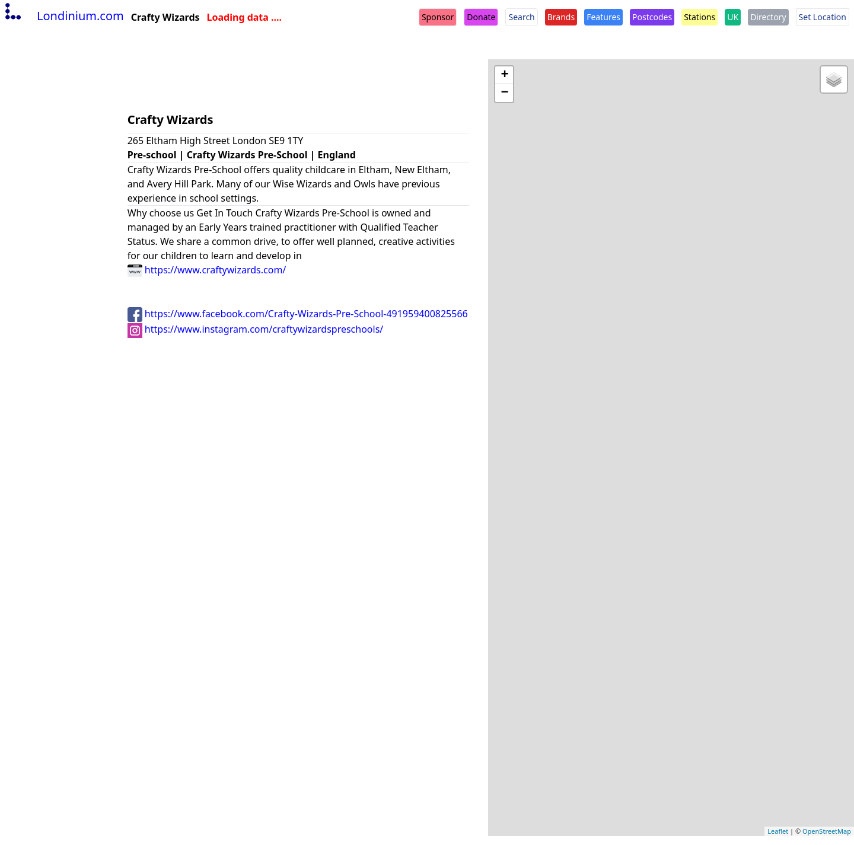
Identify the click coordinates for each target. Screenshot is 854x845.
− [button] (504, 93)
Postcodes (652, 17)
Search (521, 17)
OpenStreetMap (826, 831)
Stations (699, 17)
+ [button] (504, 75)
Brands (561, 17)
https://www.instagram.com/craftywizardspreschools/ (256, 329)
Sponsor (438, 17)
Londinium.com (63, 16)
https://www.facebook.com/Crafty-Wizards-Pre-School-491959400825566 (298, 313)
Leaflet (777, 831)
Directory (768, 17)
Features (603, 17)
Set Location (822, 17)
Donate (481, 17)
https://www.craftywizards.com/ (207, 269)
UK (732, 17)
